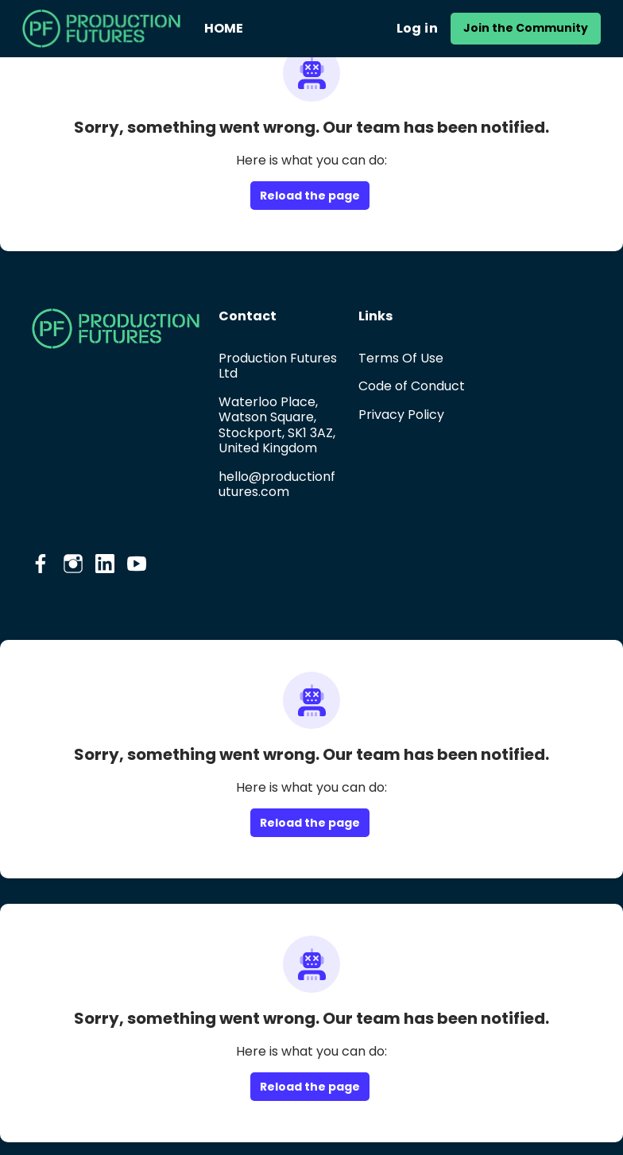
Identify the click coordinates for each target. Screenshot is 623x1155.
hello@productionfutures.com (277, 484)
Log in (417, 28)
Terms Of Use (400, 358)
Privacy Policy (401, 414)
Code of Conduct (411, 386)
